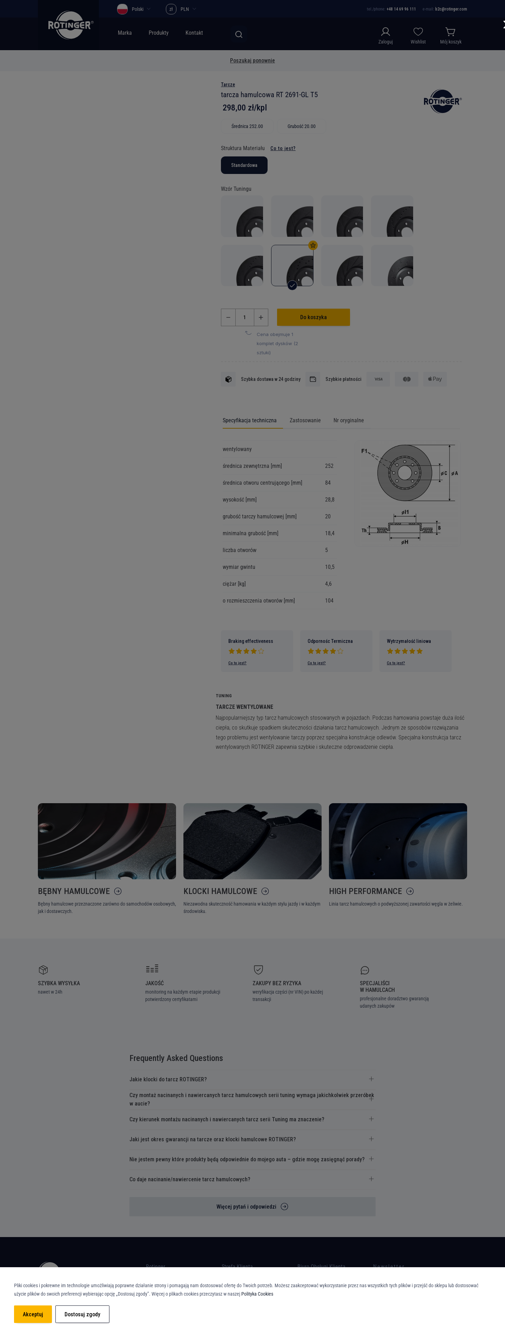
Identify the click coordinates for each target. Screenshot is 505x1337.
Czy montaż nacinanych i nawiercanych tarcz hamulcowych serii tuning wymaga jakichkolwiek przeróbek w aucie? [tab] (251, 1101)
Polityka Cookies (257, 1294)
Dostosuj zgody (82, 1314)
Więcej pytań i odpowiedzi (246, 1209)
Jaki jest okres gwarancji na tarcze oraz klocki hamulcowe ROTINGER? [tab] (212, 1141)
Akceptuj (33, 1314)
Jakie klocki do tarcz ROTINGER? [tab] (168, 1082)
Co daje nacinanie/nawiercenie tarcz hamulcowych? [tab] (189, 1181)
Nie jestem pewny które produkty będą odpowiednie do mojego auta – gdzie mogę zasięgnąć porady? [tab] (247, 1161)
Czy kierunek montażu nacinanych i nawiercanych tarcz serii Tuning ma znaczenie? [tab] (226, 1121)
